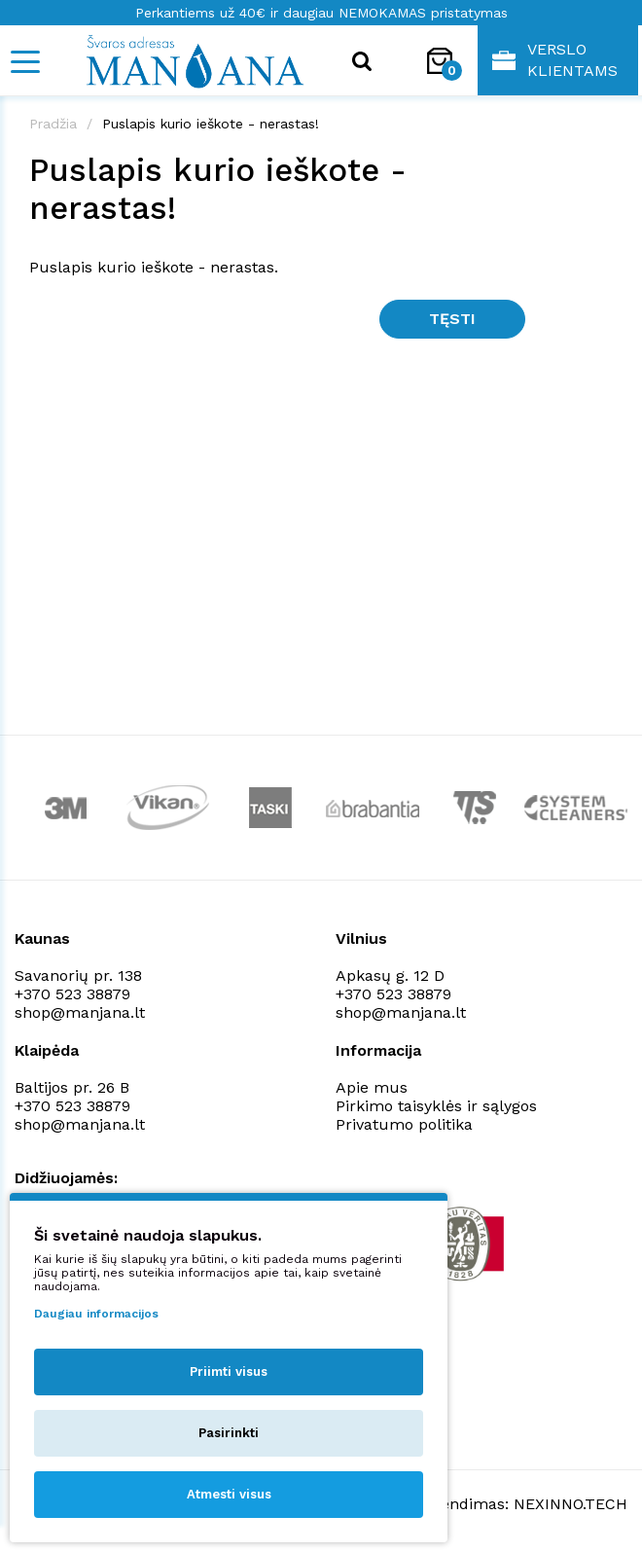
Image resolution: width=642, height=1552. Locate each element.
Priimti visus (229, 1371)
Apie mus (372, 1087)
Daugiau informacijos (96, 1313)
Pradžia (53, 123)
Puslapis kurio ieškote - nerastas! (210, 123)
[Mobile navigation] (24, 62)
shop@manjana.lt (80, 1012)
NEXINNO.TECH (570, 1504)
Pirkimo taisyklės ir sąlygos (436, 1106)
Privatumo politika (404, 1124)
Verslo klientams (555, 60)
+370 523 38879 (72, 994)
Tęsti (452, 318)
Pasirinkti (228, 1433)
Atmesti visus (229, 1494)
